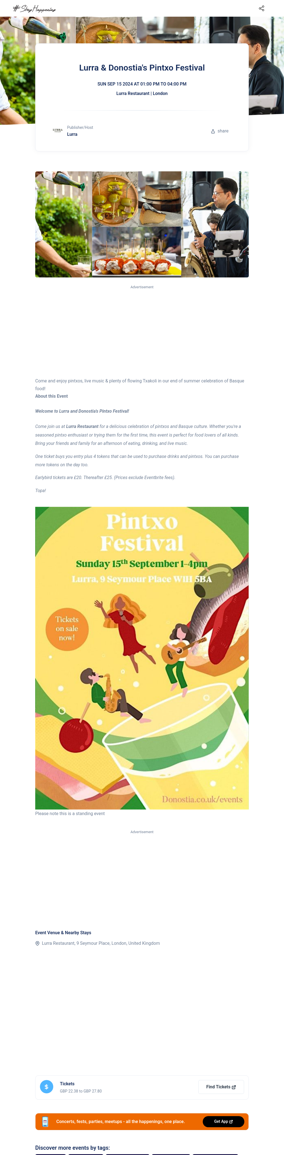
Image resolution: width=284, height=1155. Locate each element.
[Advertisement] (142, 331)
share (220, 131)
